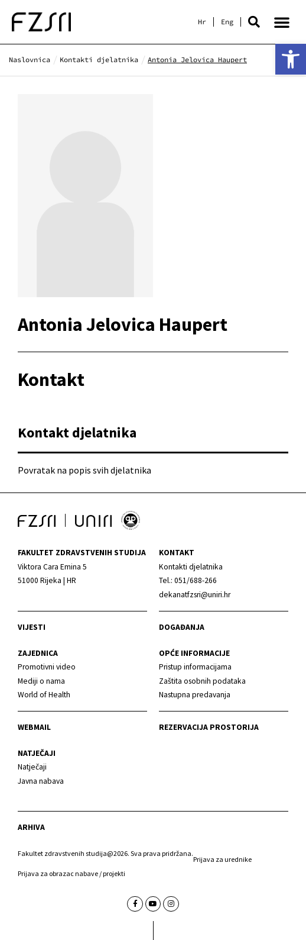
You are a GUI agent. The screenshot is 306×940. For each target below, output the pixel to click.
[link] (290, 59)
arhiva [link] (31, 827)
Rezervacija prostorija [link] (209, 727)
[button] (254, 22)
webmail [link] (34, 727)
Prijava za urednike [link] (222, 859)
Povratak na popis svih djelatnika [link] (84, 470)
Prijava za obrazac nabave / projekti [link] (71, 873)
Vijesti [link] (31, 627)
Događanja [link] (181, 627)
